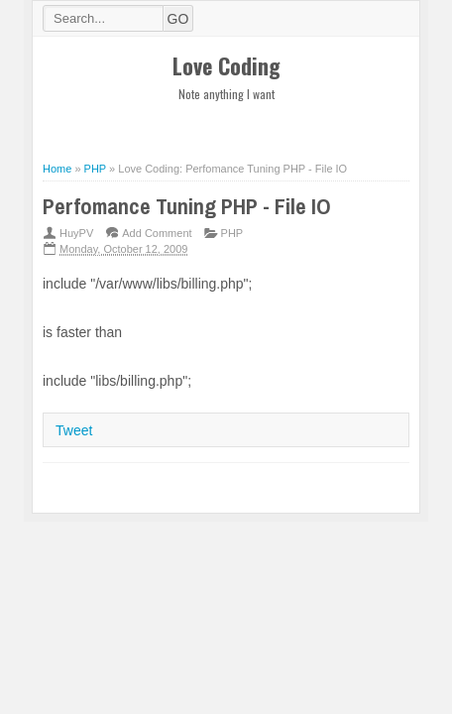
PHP (232, 233)
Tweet (74, 430)
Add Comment (156, 233)
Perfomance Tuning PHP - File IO (187, 206)
